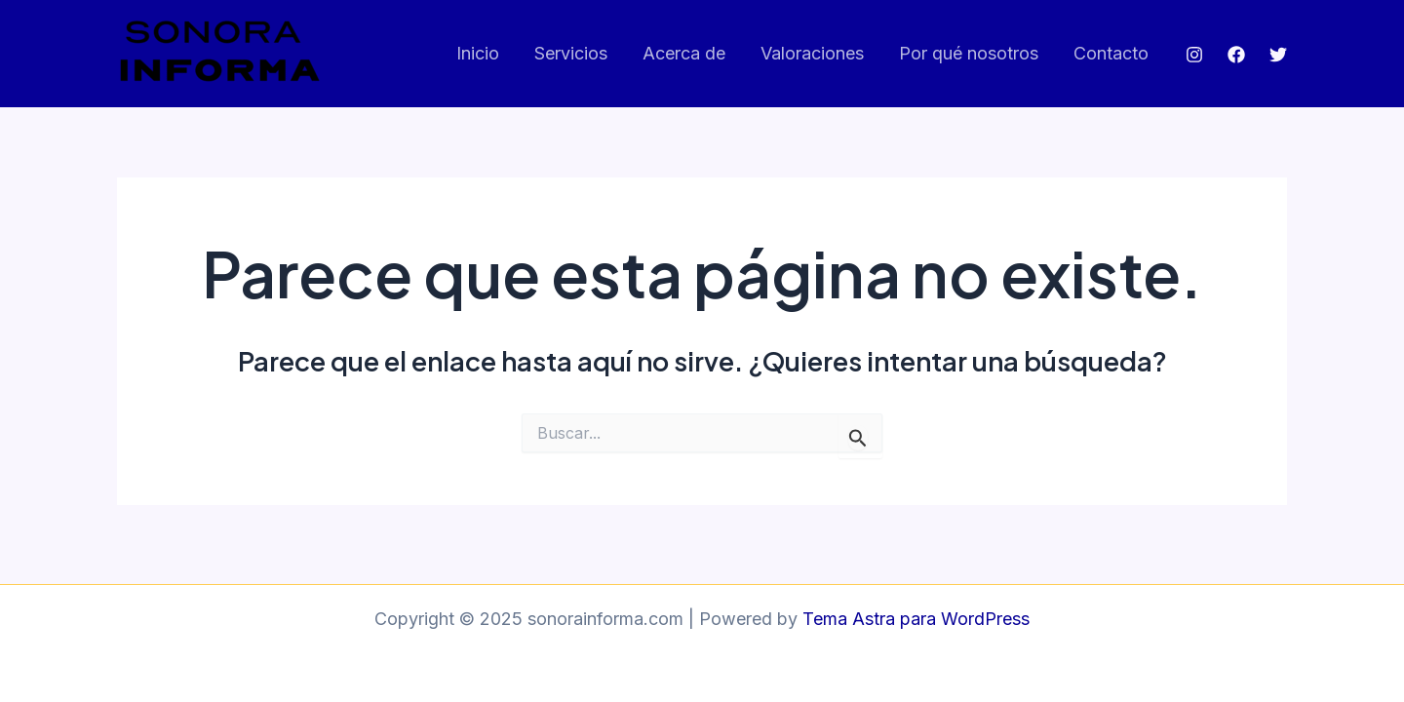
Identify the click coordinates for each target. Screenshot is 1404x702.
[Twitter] (1278, 54)
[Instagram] (1194, 54)
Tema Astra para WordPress (916, 618)
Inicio (477, 53)
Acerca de (684, 53)
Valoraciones (812, 53)
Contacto (1111, 53)
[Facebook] (1236, 54)
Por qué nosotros (968, 53)
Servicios (570, 53)
